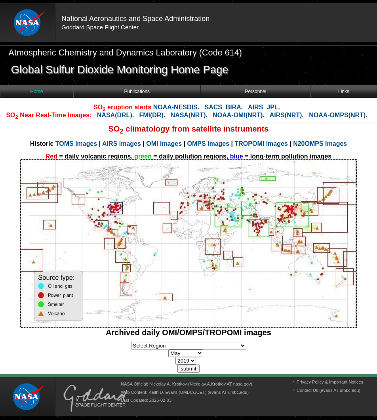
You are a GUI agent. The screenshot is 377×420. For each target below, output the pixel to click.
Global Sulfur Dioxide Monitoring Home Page (119, 69)
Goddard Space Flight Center (100, 27)
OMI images (164, 143)
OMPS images (209, 143)
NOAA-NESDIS (175, 107)
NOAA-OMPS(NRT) (337, 115)
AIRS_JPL (263, 107)
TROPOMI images (261, 143)
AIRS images (122, 143)
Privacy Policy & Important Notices (330, 382)
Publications (137, 91)
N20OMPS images (320, 143)
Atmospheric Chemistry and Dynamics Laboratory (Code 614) (125, 52)
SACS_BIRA (222, 107)
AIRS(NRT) (286, 115)
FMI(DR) (151, 115)
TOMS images (77, 143)
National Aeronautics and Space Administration (135, 19)
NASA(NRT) (188, 115)
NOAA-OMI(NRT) (238, 115)
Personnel (255, 91)
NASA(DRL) (114, 115)
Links (343, 91)
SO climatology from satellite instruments (189, 128)
